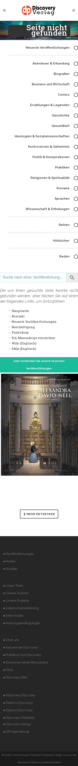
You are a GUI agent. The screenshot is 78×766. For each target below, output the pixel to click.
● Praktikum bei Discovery (22, 655)
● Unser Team (13, 586)
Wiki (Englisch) (24, 343)
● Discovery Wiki (15, 677)
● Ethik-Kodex (13, 616)
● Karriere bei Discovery (20, 647)
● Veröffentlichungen (18, 554)
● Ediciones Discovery (19, 695)
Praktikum (20, 332)
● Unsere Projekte (16, 601)
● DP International (16, 732)
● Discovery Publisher (19, 718)
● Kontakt (10, 569)
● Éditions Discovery (18, 703)
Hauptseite (20, 311)
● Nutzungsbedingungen (21, 623)
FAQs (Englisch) (24, 348)
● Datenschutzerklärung (21, 608)
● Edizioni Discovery (18, 710)
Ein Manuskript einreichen (33, 338)
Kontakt (18, 316)
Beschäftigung (23, 327)
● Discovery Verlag (17, 724)
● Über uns (11, 640)
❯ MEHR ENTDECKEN (39, 514)
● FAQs (8, 670)
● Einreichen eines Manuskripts (25, 662)
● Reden (9, 561)
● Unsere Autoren (16, 593)
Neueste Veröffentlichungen (34, 321)
